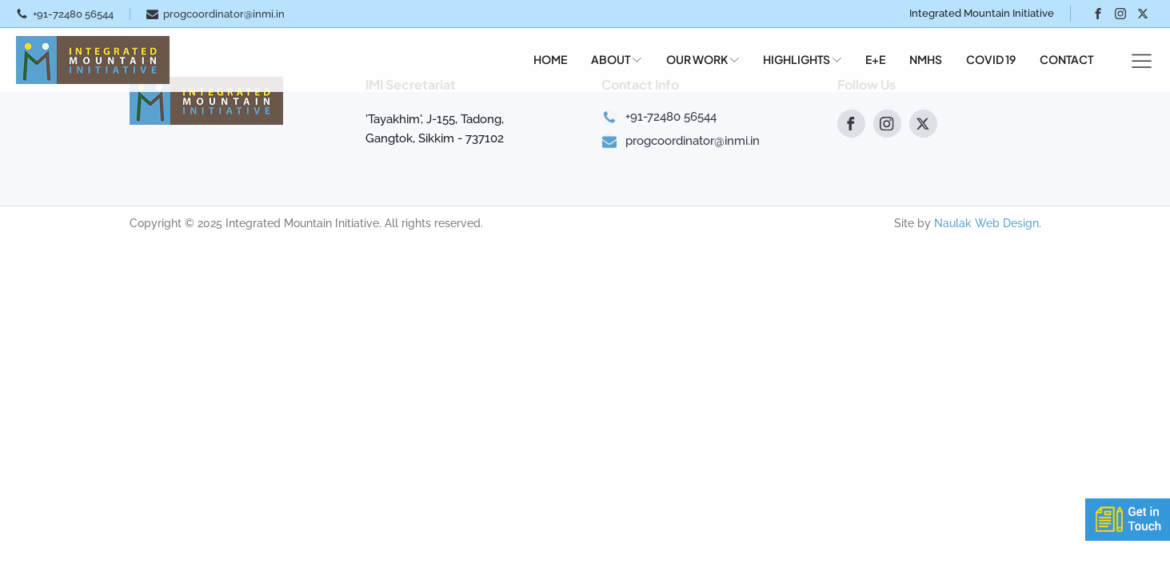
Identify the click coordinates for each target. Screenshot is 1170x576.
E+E (875, 59)
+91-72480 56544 (73, 14)
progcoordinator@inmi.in (224, 14)
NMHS (925, 59)
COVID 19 (991, 59)
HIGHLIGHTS (802, 59)
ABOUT (616, 59)
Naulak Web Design (986, 223)
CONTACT (1066, 59)
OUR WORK (702, 59)
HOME (550, 59)
